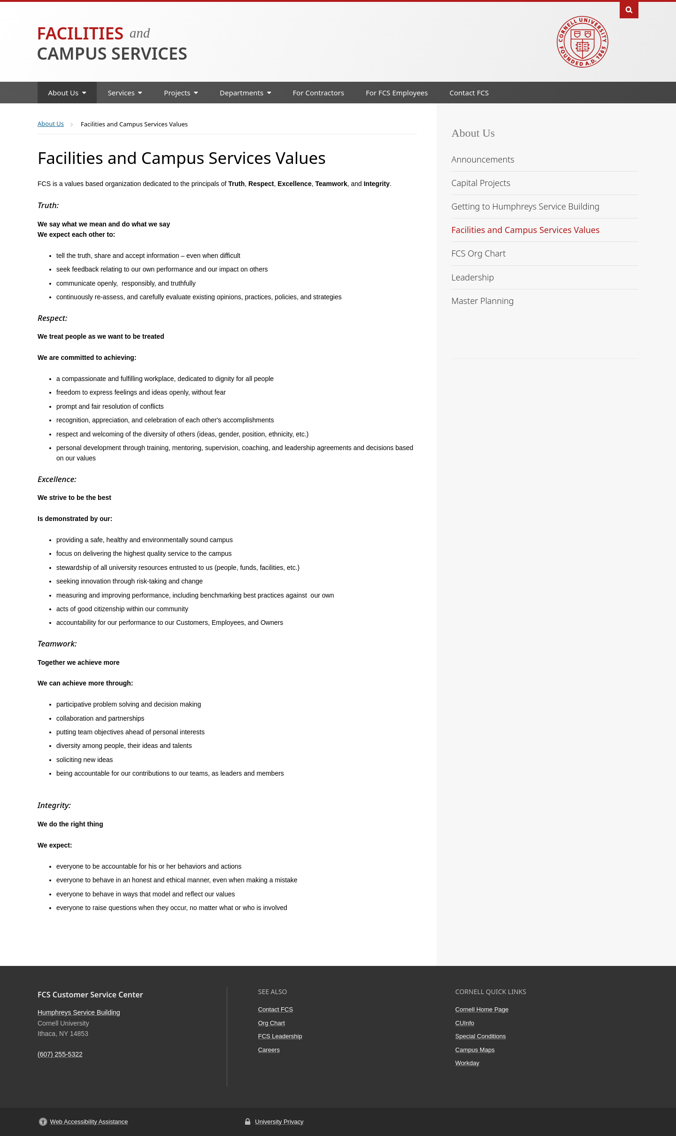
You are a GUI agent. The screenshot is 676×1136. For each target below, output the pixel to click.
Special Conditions (480, 1036)
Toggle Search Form (629, 9)
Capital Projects (481, 182)
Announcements (483, 159)
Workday (467, 1062)
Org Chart (271, 1023)
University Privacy (279, 1121)
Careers (269, 1049)
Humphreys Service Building (79, 1012)
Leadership (473, 277)
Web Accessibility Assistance (89, 1121)
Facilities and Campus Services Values (526, 229)
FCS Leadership (280, 1036)
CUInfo (464, 1023)
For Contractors (319, 92)
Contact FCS (469, 92)
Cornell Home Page (481, 1009)
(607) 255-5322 (60, 1054)
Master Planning (483, 300)
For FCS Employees (397, 92)
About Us (473, 133)
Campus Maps (475, 1049)
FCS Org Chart (479, 253)
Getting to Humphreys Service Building (526, 206)
